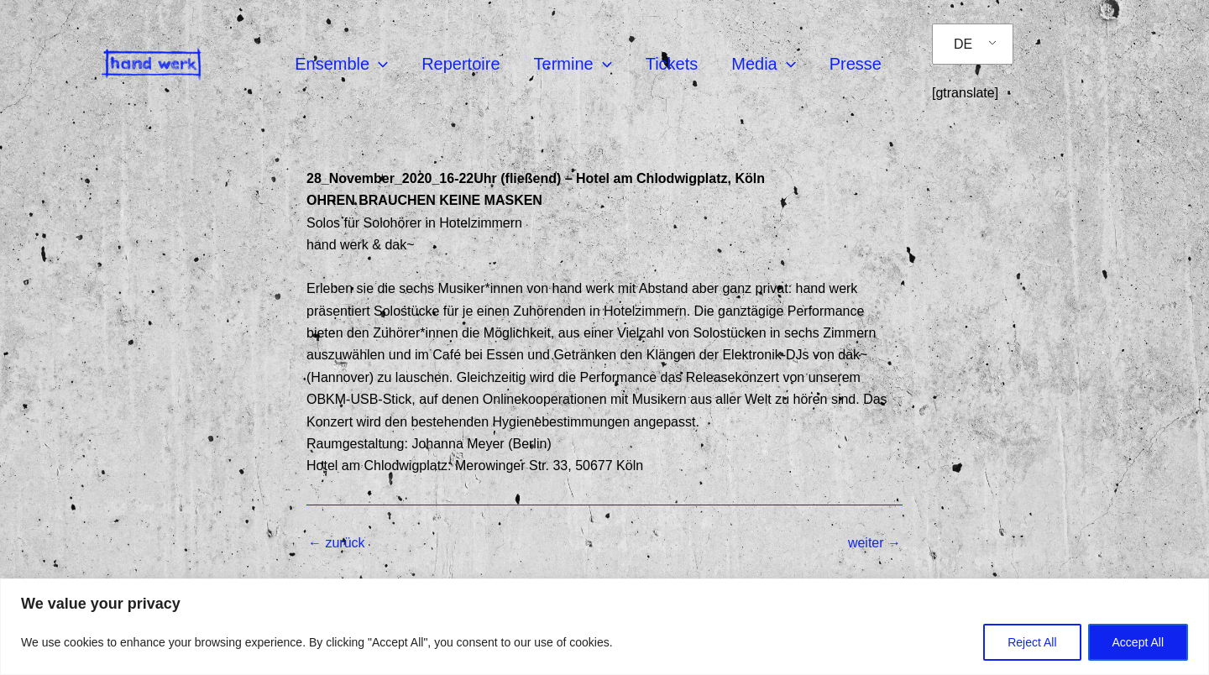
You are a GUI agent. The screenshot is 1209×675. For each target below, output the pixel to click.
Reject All (1032, 642)
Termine (573, 63)
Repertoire (460, 64)
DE (963, 44)
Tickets (672, 64)
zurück (336, 543)
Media (763, 63)
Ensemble (341, 63)
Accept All (1138, 642)
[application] (378, 63)
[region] (604, 626)
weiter (874, 543)
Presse (856, 64)
